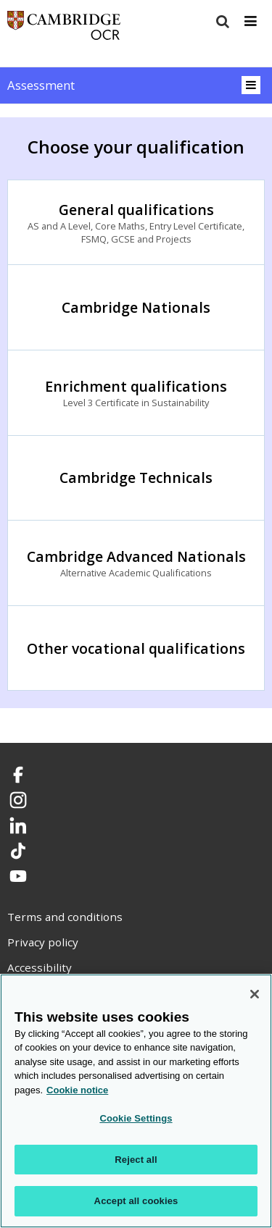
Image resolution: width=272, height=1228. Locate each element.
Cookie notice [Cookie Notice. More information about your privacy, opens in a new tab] (77, 1090)
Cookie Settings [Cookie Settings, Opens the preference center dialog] (135, 1118)
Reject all (136, 1159)
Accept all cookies (136, 1200)
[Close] (255, 994)
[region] (136, 1101)
